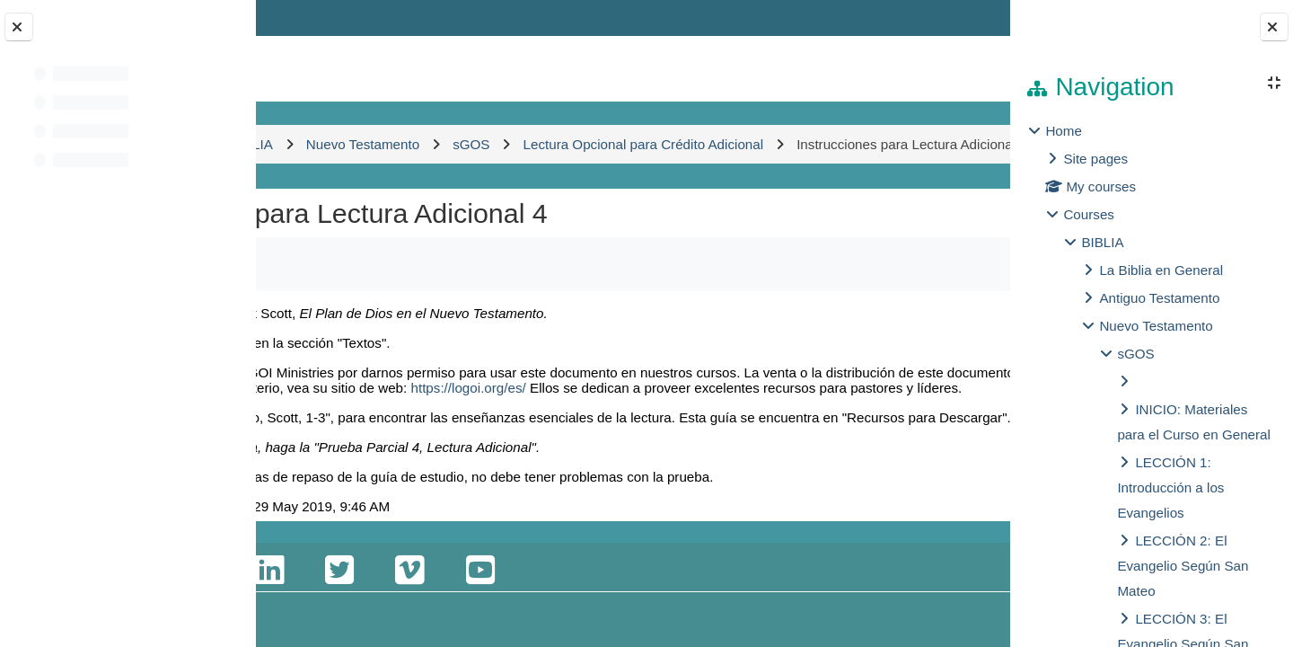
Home (1063, 130)
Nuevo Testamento (1155, 325)
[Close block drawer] (1274, 27)
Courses (1088, 214)
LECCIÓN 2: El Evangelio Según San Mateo (1182, 565)
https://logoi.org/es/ (390, 441)
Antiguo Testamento (1159, 298)
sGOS (1135, 353)
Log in (958, 17)
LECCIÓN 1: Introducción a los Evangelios (1170, 487)
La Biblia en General (1161, 270)
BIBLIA (1102, 242)
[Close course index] (18, 27)
